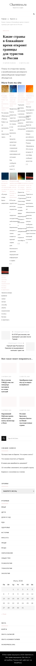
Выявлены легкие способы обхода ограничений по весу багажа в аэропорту (5, 283)
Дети (3, 512)
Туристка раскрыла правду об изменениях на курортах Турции (5, 186)
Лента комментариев (10, 639)
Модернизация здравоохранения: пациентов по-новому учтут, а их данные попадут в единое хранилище (13, 189)
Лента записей (7, 634)
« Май (3, 614)
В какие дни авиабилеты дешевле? (14, 463)
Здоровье (5, 527)
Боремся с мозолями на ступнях (13, 472)
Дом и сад (6, 517)
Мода (3, 548)
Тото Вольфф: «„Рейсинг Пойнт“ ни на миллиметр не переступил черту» (5, 102)
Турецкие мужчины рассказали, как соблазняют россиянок (21, 98)
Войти (4, 629)
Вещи (3, 507)
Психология (6, 563)
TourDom (13, 63)
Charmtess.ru (18, 4)
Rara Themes (14, 660)
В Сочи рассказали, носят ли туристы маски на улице (29, 186)
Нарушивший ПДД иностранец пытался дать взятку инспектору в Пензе (7, 418)
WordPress (18, 663)
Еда (3, 522)
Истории (5, 533)
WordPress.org (8, 645)
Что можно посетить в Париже (12, 459)
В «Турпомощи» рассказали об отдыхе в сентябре (21, 185)
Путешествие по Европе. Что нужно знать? (17, 454)
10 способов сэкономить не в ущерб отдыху (17, 468)
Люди (3, 543)
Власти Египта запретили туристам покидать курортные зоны (13, 100)
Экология (5, 573)
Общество (6, 558)
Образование (7, 553)
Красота (6, 30)
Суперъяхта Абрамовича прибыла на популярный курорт (29, 99)
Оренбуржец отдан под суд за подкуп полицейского (25, 382)
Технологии (6, 568)
